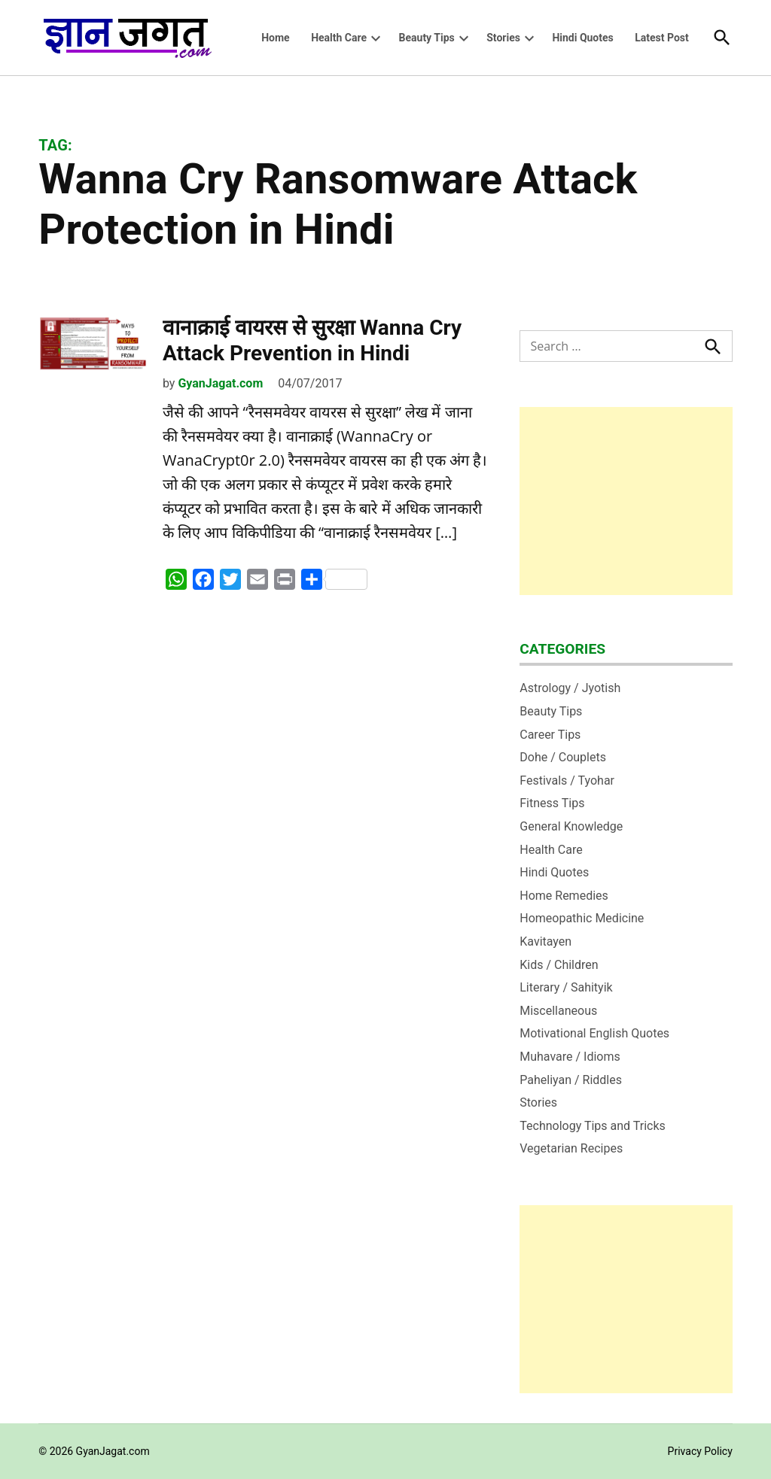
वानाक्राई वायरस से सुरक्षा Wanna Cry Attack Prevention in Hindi (312, 340)
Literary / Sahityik (566, 987)
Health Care (339, 38)
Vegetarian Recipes (571, 1148)
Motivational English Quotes (594, 1033)
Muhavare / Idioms (570, 1056)
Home (275, 38)
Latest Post (662, 38)
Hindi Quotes (582, 38)
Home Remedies (564, 895)
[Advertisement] (626, 501)
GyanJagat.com (220, 383)
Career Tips (550, 734)
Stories (503, 38)
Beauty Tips (427, 38)
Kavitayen (545, 941)
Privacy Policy (700, 1451)
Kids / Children (559, 965)
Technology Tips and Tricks (593, 1126)
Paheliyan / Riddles (571, 1080)
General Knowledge (571, 826)
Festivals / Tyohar (567, 780)
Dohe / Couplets (563, 757)
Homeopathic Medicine (582, 918)
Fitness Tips (552, 803)
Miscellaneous (558, 1011)
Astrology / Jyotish (570, 688)
